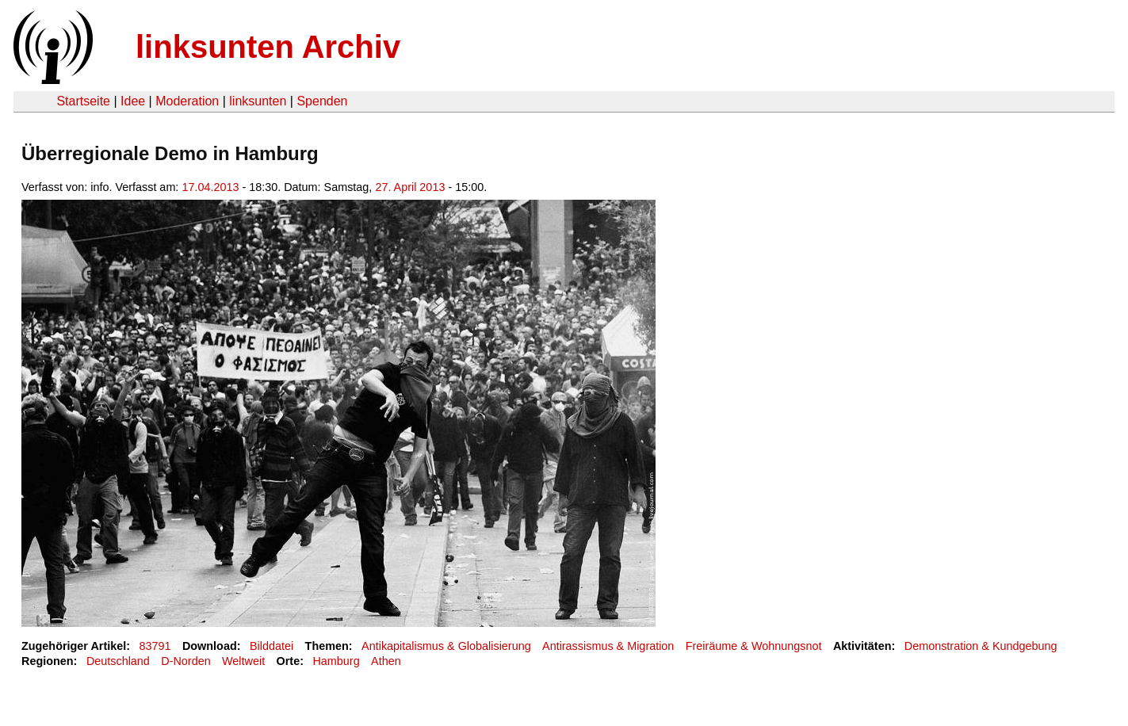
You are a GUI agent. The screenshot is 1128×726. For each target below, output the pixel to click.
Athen (386, 661)
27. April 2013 (410, 187)
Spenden (321, 101)
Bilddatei (271, 646)
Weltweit (243, 661)
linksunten (257, 101)
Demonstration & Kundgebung (980, 646)
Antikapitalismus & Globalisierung (446, 646)
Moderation (187, 101)
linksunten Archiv (268, 46)
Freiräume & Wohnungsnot (754, 646)
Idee (132, 101)
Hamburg (335, 661)
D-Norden (185, 661)
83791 (155, 646)
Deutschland (118, 661)
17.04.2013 (210, 187)
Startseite (83, 101)
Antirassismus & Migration (608, 646)
